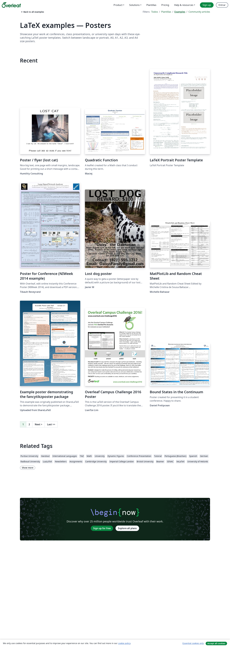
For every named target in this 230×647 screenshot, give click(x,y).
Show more (27, 467)
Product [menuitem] (118, 5)
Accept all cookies (216, 643)
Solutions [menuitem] (134, 5)
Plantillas (166, 11)
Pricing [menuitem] (165, 5)
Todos (154, 11)
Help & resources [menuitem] (183, 5)
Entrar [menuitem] (222, 5)
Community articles (199, 11)
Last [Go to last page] (51, 424)
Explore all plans (127, 528)
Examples (179, 11)
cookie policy (124, 643)
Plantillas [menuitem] (151, 5)
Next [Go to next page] (38, 424)
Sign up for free (102, 528)
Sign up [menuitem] (207, 5)
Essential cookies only (193, 643)
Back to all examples (32, 11)
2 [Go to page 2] (29, 424)
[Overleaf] (11, 5)
